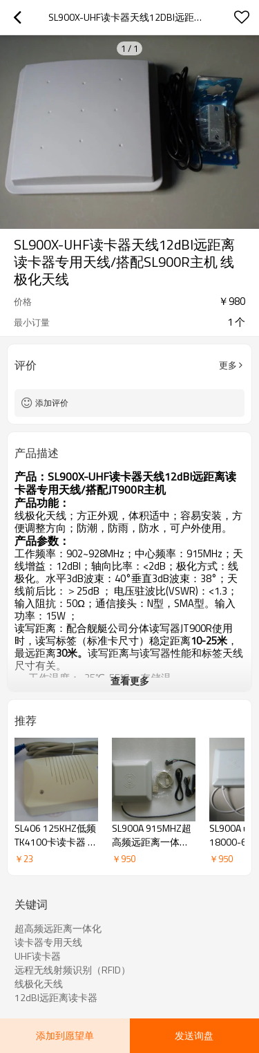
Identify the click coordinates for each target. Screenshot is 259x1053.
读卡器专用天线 (48, 942)
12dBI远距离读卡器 (56, 998)
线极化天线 (39, 984)
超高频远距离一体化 (58, 928)
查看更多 (130, 680)
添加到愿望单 (65, 1035)
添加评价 (51, 402)
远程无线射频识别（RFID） (73, 970)
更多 (228, 365)
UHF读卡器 (38, 956)
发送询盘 (194, 1035)
